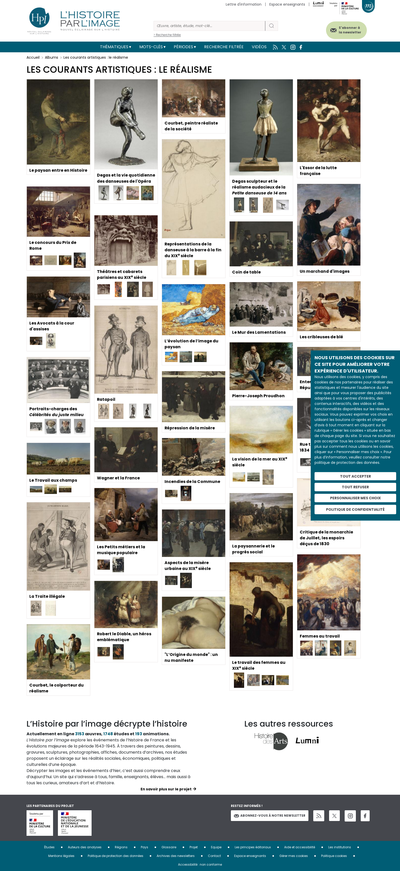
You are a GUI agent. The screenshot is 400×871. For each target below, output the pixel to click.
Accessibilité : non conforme (200, 864)
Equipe (216, 847)
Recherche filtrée (224, 47)
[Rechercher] (209, 26)
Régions (121, 847)
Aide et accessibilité (299, 847)
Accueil (33, 57)
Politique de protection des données (115, 856)
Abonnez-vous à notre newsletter (269, 815)
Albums (51, 57)
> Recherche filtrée (167, 35)
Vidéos (259, 47)
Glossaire (168, 847)
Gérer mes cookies (293, 856)
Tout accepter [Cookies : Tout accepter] (355, 476)
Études (49, 847)
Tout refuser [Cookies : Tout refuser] (355, 487)
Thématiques (114, 47)
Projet (194, 847)
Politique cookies (334, 856)
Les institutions (339, 847)
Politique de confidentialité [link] (355, 509)
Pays (144, 847)
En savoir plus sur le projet (166, 789)
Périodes (183, 47)
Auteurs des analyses (85, 847)
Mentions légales (61, 856)
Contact (214, 856)
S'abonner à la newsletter (349, 30)
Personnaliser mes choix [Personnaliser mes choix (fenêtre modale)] (355, 498)
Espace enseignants (287, 4)
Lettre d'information (243, 4)
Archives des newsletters (176, 856)
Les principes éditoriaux (253, 847)
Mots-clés (151, 47)
